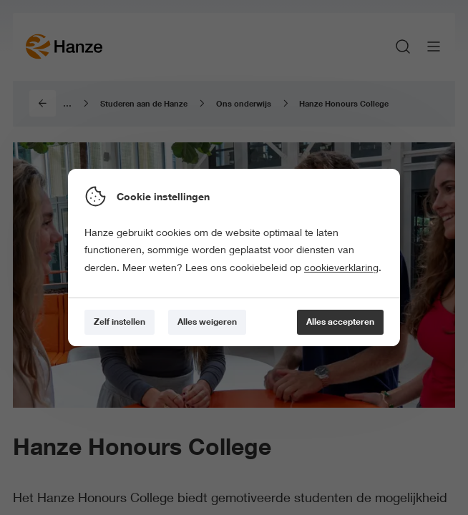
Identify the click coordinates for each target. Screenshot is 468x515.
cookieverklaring (341, 267)
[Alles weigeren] (207, 322)
